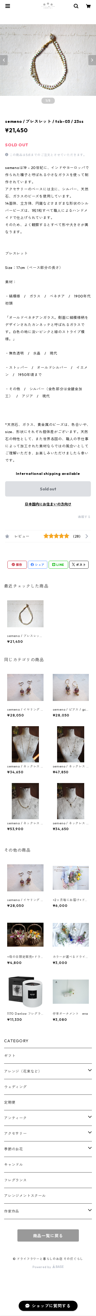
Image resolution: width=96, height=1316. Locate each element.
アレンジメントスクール (25, 1195)
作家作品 (11, 1211)
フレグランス (15, 1180)
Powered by (48, 1267)
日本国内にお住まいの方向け (48, 504)
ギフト (9, 1055)
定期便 (9, 1102)
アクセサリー (15, 1133)
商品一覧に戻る (48, 1235)
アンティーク (15, 1118)
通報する (84, 517)
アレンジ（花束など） (23, 1071)
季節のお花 (13, 1149)
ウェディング (15, 1087)
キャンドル (13, 1164)
